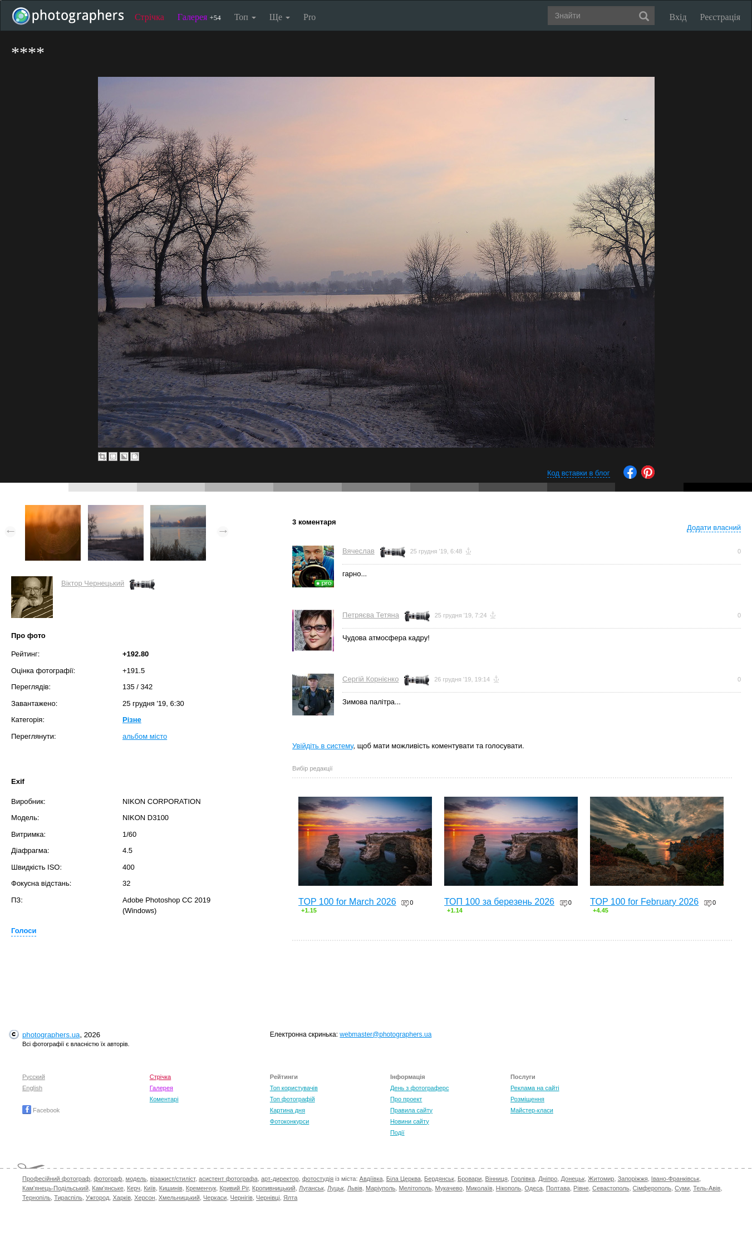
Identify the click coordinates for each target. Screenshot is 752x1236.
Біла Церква (403, 1178)
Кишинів (171, 1188)
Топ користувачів (294, 1088)
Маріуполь (380, 1188)
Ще (279, 17)
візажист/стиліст (172, 1178)
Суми (682, 1188)
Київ (149, 1188)
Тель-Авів (706, 1188)
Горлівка (523, 1178)
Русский (33, 1076)
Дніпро (547, 1178)
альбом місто (144, 736)
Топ (245, 17)
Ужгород (97, 1197)
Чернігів (241, 1197)
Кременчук (201, 1188)
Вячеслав (358, 551)
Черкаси (215, 1197)
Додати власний (714, 527)
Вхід (678, 17)
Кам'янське (108, 1188)
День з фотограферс (419, 1088)
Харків (121, 1197)
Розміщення (527, 1099)
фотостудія (318, 1178)
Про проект (406, 1099)
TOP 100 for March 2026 (347, 901)
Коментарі (164, 1099)
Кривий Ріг (233, 1188)
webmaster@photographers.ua (385, 1034)
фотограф (108, 1178)
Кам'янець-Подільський (55, 1188)
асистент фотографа (228, 1178)
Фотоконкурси (289, 1121)
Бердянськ (439, 1178)
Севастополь (610, 1188)
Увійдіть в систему (322, 746)
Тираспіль (68, 1197)
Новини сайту (409, 1121)
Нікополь (508, 1188)
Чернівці (268, 1197)
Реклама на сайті (534, 1088)
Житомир (601, 1178)
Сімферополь (652, 1188)
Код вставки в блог (578, 473)
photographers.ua (51, 1035)
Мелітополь (415, 1188)
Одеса (533, 1188)
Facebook (41, 1110)
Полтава (558, 1188)
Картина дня (287, 1110)
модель (136, 1178)
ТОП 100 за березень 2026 (499, 901)
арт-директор (280, 1178)
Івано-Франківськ (675, 1178)
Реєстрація (720, 17)
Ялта (290, 1197)
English (32, 1088)
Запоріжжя (633, 1178)
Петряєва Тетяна (370, 615)
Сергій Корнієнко (370, 679)
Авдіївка (371, 1178)
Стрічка (149, 17)
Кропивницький (274, 1188)
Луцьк (335, 1188)
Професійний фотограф (56, 1178)
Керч (133, 1188)
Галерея (199, 17)
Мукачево (449, 1188)
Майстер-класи (531, 1110)
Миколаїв (479, 1188)
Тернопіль (36, 1197)
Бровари (470, 1178)
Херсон (144, 1197)
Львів (354, 1188)
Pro (309, 17)
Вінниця (496, 1178)
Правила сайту (411, 1110)
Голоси (23, 930)
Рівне (581, 1188)
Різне (131, 719)
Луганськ (311, 1188)
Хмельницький (179, 1197)
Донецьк (572, 1178)
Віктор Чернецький (92, 583)
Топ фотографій (292, 1099)
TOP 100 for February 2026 (644, 901)
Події (397, 1132)
